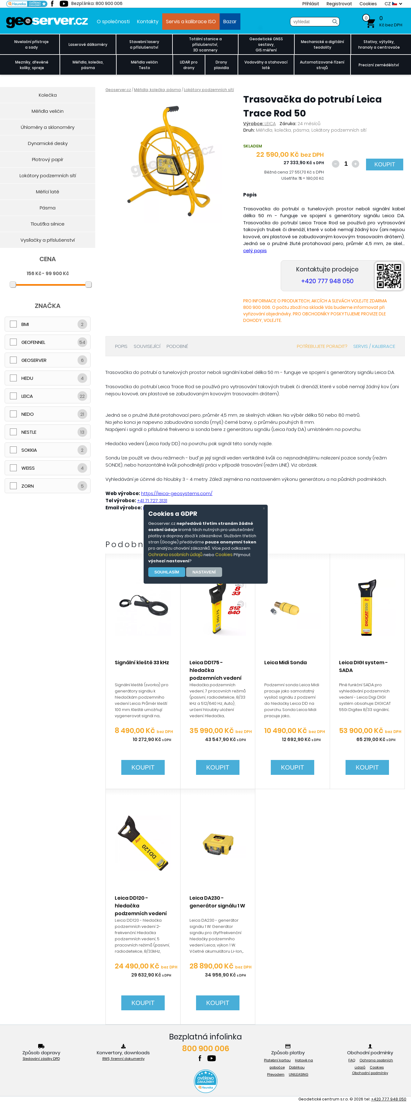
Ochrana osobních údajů (175, 554)
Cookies (224, 554)
